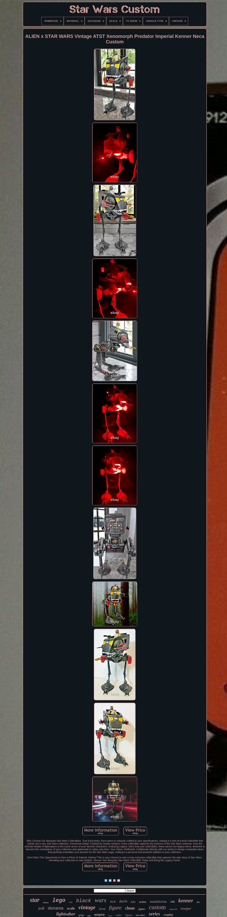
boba (110, 916)
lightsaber (65, 913)
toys (71, 902)
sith (172, 901)
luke (133, 901)
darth (123, 901)
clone (130, 908)
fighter (142, 909)
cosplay (168, 914)
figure (115, 907)
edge (89, 916)
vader (119, 915)
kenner (185, 900)
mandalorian (158, 901)
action (142, 901)
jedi (41, 908)
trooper (186, 908)
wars (100, 900)
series (154, 913)
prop (81, 915)
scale (71, 908)
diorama (55, 908)
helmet (46, 902)
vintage (86, 907)
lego (58, 900)
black (83, 901)
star (35, 899)
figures (128, 915)
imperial (173, 909)
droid (102, 908)
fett (198, 902)
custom (157, 907)
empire (99, 914)
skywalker (140, 915)
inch (113, 901)
